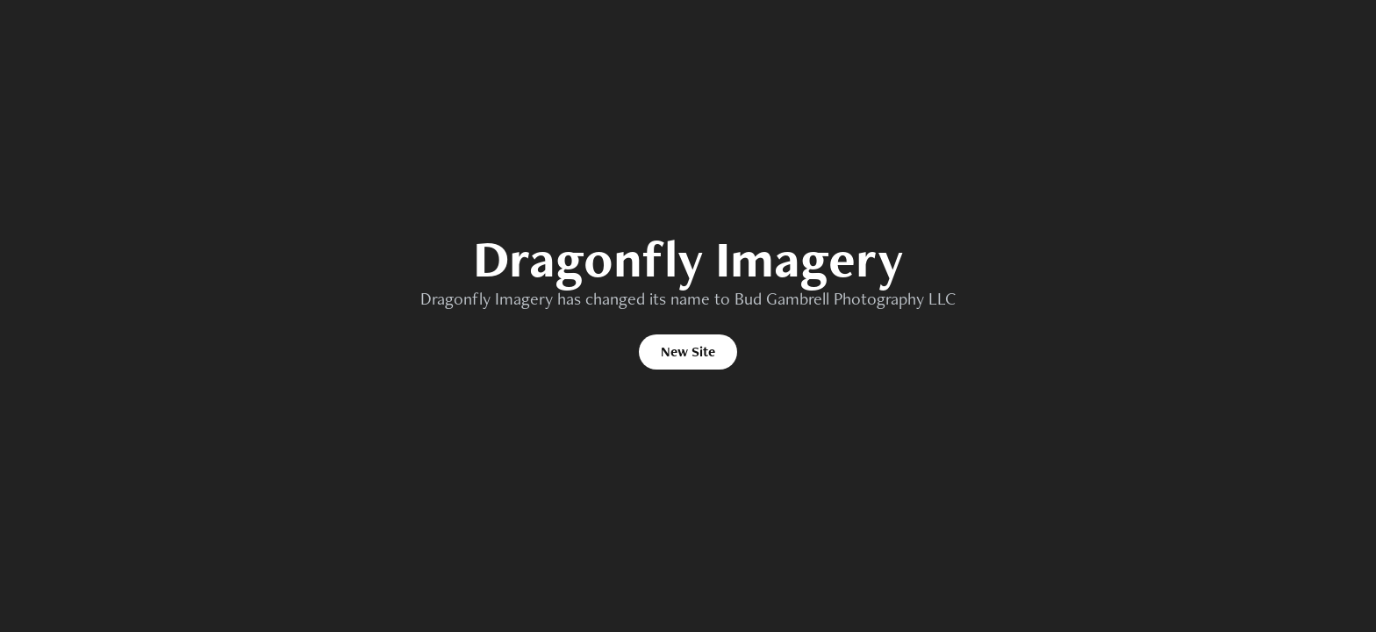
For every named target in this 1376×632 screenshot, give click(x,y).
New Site (688, 351)
